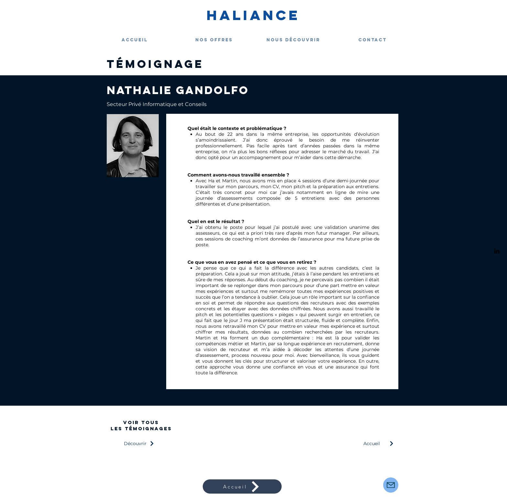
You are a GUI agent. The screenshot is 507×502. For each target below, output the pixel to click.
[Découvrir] (141, 443)
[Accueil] (380, 443)
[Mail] (390, 485)
